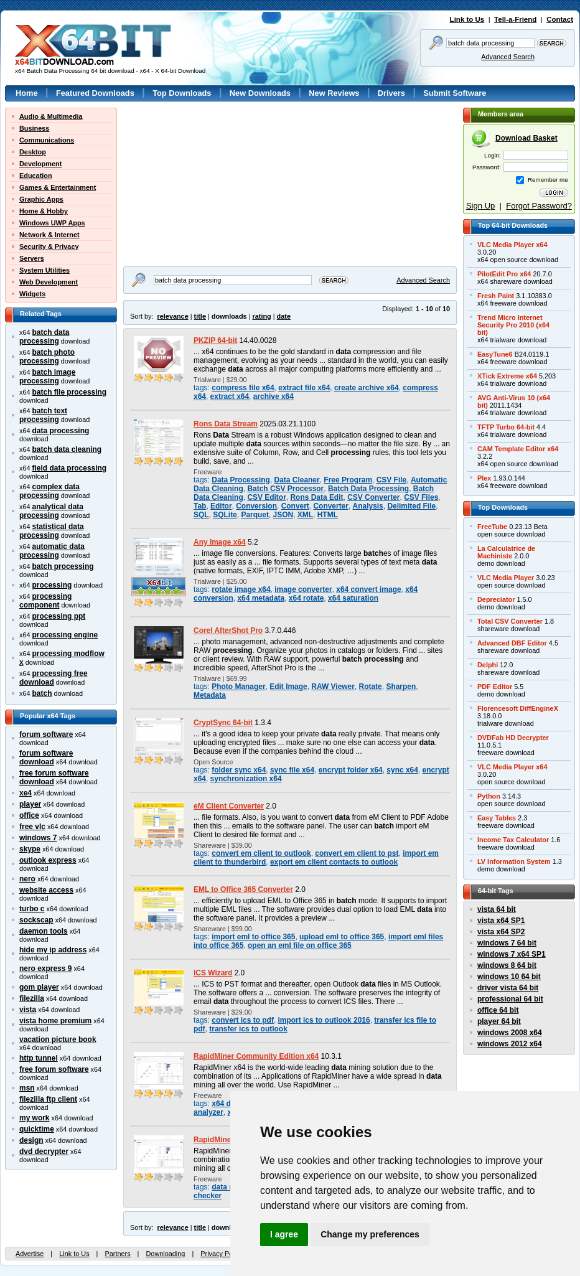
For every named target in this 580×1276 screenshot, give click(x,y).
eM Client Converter (229, 806)
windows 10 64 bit (509, 976)
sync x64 (402, 770)
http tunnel (38, 1058)
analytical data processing (51, 511)
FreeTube (492, 526)
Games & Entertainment (57, 187)
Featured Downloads (95, 93)
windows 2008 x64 (509, 1032)
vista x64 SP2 (501, 931)
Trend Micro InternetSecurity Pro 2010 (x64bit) (513, 325)
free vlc (32, 826)
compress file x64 (243, 387)
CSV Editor (266, 497)
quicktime (36, 1129)
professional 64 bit (510, 999)
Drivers (391, 93)
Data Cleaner (297, 480)
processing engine (65, 635)
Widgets (32, 294)
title (200, 316)
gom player (39, 987)
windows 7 (38, 837)
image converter (303, 589)
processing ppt (59, 616)
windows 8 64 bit (506, 965)
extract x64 (229, 396)
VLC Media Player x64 (512, 244)
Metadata (210, 695)
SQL (201, 514)
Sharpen (401, 686)
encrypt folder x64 (351, 770)
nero (27, 879)
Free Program (348, 480)
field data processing (69, 468)
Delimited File (411, 506)
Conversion (256, 506)
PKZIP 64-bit (215, 340)
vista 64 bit (496, 909)
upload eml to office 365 (341, 936)
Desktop (32, 152)
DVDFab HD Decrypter (513, 737)
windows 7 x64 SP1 (511, 954)
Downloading (165, 1253)
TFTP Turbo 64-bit (506, 427)
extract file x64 (304, 387)
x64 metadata (260, 598)
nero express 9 (45, 968)
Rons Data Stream (226, 424)
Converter (330, 506)
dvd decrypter (43, 1151)
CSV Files (421, 497)
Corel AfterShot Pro (228, 630)
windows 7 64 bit (506, 943)
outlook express (48, 860)
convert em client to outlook (261, 853)
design (31, 1140)
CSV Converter (373, 497)
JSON (283, 514)
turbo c (32, 908)
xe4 (25, 793)
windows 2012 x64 (509, 1043)
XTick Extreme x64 (507, 376)
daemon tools (43, 931)
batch (42, 693)
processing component (45, 600)
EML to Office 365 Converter (243, 889)
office (29, 815)
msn (27, 1088)
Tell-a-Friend (515, 19)
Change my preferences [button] (369, 1234)
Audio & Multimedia (51, 116)
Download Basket (526, 138)
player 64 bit (499, 1021)
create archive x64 (366, 387)
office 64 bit (497, 1010)
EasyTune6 (495, 354)
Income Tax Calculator (513, 839)
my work (34, 1118)
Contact (559, 19)
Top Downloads (181, 93)
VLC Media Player (505, 577)
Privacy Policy (221, 1253)
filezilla (31, 998)
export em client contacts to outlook (334, 862)
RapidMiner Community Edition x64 (256, 1056)
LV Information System (514, 861)
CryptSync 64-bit (223, 722)
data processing (61, 430)
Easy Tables (496, 818)
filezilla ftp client (48, 1099)
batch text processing (43, 415)
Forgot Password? (539, 205)
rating (261, 316)
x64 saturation (353, 598)
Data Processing (241, 480)
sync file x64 (292, 770)
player (30, 804)
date (284, 316)
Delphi (487, 664)
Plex (484, 478)
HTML (327, 514)
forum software (46, 734)
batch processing (63, 566)
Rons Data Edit (316, 497)
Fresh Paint (495, 295)
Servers (31, 258)
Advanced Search (508, 56)
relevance (173, 316)
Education (35, 175)
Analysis (368, 506)
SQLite (225, 514)
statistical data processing (51, 531)
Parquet (255, 514)
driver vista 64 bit (507, 987)
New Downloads (260, 93)
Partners (117, 1253)
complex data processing (49, 491)
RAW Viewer (333, 686)
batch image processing (47, 376)
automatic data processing (52, 551)
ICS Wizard (213, 973)
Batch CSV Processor (285, 488)
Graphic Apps (41, 199)
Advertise (30, 1253)
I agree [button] (284, 1234)
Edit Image (288, 686)
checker (208, 1195)
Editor (221, 506)
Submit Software (454, 93)
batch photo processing (47, 356)
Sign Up (480, 205)
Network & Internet (49, 234)
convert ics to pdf (243, 1020)
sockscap (36, 920)
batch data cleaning (67, 449)
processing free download (53, 678)
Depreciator (496, 599)
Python (488, 796)
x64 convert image (368, 589)
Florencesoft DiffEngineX (517, 708)
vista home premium (55, 1020)
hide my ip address (53, 949)
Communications (46, 140)
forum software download (46, 757)
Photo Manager (238, 686)
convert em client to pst (356, 853)
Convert (295, 506)
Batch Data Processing (368, 488)
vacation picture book (57, 1039)
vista (27, 1009)
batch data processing (44, 336)
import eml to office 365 (253, 936)
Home (27, 93)
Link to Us (467, 19)
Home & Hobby (43, 211)
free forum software (54, 1069)
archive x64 (273, 396)
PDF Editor (494, 686)
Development (40, 163)
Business (34, 128)
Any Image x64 (220, 542)
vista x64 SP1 (501, 920)
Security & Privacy (49, 246)
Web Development (48, 282)
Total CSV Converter (510, 621)
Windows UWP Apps (52, 223)
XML (305, 514)
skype (29, 849)
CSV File (392, 480)
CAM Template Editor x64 (517, 449)
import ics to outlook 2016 (324, 1020)
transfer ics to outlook (248, 1029)
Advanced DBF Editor (512, 643)
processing (52, 585)
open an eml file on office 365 (300, 945)
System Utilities (44, 270)
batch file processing (69, 392)
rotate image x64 (241, 589)
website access (46, 890)
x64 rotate (306, 598)
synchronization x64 (246, 778)
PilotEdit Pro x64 (504, 274)
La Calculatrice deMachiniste (506, 552)
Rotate (370, 686)
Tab (200, 506)
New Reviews (334, 93)
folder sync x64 (239, 770)
